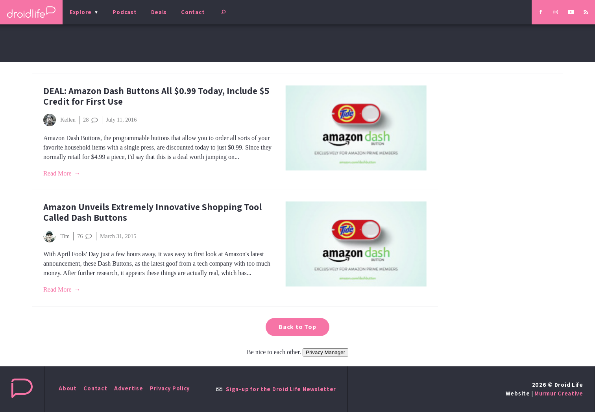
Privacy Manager (325, 352)
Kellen (59, 120)
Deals (159, 12)
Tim (56, 236)
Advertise (128, 388)
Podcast (125, 12)
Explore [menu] (81, 12)
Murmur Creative (558, 393)
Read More (57, 173)
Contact (193, 12)
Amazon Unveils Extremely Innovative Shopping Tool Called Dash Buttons (152, 212)
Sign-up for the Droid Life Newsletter (276, 389)
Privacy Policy (170, 388)
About (68, 388)
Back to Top (297, 327)
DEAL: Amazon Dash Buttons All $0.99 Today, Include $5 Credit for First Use (156, 96)
